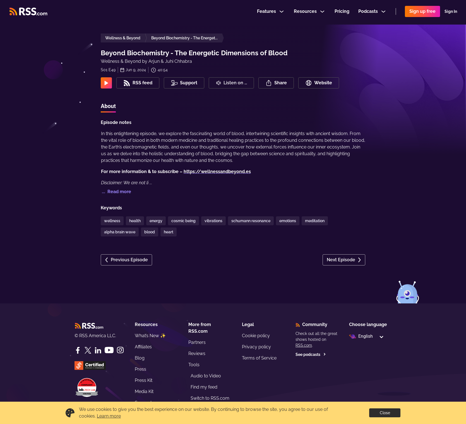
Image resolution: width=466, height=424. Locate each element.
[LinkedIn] (98, 350)
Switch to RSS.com (210, 398)
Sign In (451, 12)
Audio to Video (206, 376)
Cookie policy (256, 335)
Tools (194, 364)
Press (140, 369)
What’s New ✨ (150, 335)
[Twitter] (88, 350)
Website (318, 83)
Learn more (109, 416)
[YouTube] (109, 350)
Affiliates (143, 346)
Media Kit (144, 391)
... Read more (116, 191)
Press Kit (143, 380)
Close (385, 413)
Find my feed (204, 387)
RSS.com (304, 345)
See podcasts (311, 354)
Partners (197, 342)
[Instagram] (120, 350)
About (108, 106)
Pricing (342, 12)
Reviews (196, 353)
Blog (140, 358)
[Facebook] (78, 350)
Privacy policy (256, 346)
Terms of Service (259, 358)
